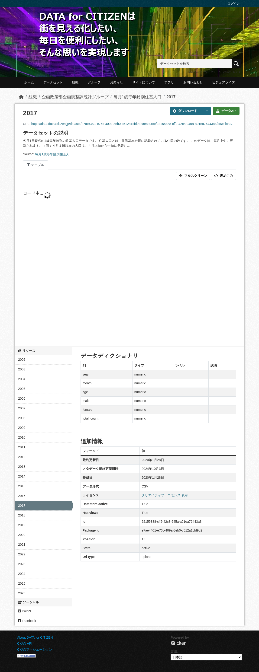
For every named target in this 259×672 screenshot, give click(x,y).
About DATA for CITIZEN (35, 637)
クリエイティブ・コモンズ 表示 (165, 495)
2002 (21, 359)
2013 (21, 466)
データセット (53, 82)
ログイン (233, 3)
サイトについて (143, 82)
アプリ (169, 82)
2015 (21, 486)
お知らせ (116, 82)
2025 (21, 583)
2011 (21, 447)
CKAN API (24, 643)
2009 (21, 428)
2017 (170, 97)
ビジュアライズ (223, 82)
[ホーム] (21, 97)
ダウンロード (185, 111)
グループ (94, 82)
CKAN (178, 642)
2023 (21, 564)
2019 (21, 525)
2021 (21, 544)
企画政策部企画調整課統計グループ (75, 97)
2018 (21, 515)
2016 (21, 496)
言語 (174, 651)
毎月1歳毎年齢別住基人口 (137, 97)
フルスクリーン (193, 176)
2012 (21, 457)
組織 (75, 82)
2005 (21, 389)
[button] (205, 111)
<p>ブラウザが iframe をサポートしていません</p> (129, 264)
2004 (21, 379)
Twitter (24, 611)
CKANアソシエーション (34, 649)
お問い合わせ (193, 82)
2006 (21, 398)
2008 (21, 418)
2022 (21, 554)
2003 (21, 369)
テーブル (35, 165)
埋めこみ (223, 176)
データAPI (226, 111)
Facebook (27, 621)
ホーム (29, 82)
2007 (21, 408)
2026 (21, 593)
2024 (21, 574)
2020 (21, 535)
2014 (21, 476)
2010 (21, 437)
